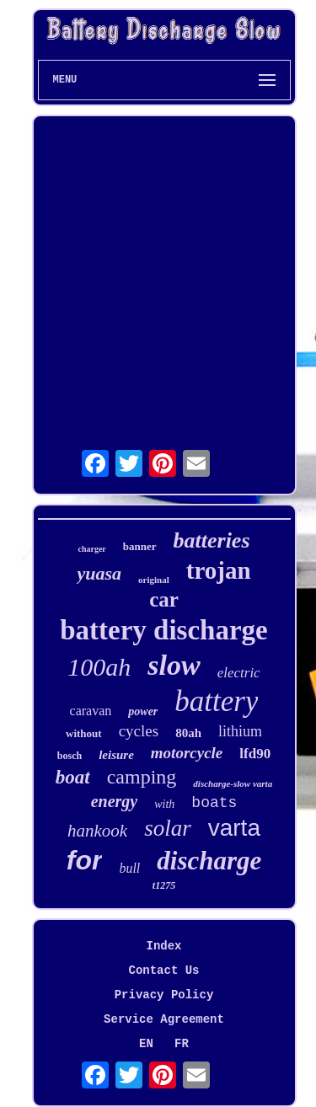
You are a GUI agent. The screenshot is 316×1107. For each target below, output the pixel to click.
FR (181, 1044)
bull (129, 868)
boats (214, 802)
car (164, 599)
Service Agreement (164, 1019)
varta (234, 828)
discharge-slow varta (232, 783)
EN (146, 1044)
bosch (69, 756)
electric (238, 673)
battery (216, 701)
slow (173, 665)
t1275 (164, 885)
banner (140, 546)
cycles (138, 731)
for (85, 860)
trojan (218, 570)
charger (91, 549)
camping (142, 777)
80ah (188, 733)
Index (163, 946)
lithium (240, 731)
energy (114, 801)
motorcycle (186, 753)
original (153, 580)
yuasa (99, 573)
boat (73, 777)
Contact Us (163, 970)
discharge (209, 860)
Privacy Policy (164, 995)
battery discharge (164, 630)
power (143, 711)
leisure (116, 755)
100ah (99, 667)
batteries (212, 540)
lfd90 (254, 754)
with (164, 804)
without (84, 733)
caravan (91, 710)
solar (167, 828)
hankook (97, 831)
